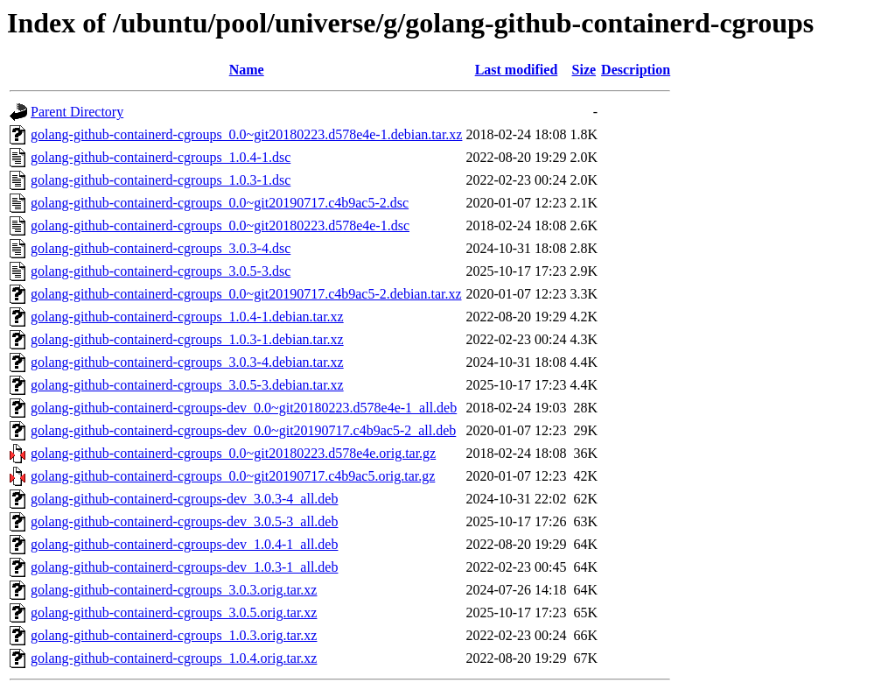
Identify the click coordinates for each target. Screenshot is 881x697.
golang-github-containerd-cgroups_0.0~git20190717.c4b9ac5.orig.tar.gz (233, 475)
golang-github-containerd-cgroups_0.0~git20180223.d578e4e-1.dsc (220, 225)
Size (584, 69)
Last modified (516, 69)
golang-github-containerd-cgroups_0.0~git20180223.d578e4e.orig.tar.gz (233, 453)
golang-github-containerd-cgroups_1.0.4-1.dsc (160, 157)
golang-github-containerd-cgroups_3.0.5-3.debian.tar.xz (187, 384)
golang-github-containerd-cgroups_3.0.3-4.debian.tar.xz (187, 362)
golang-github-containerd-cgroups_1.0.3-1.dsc (160, 179)
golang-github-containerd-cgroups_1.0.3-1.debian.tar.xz (187, 339)
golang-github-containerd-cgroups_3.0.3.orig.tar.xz (174, 589)
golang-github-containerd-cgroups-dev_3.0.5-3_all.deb (184, 521)
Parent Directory (77, 111)
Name (246, 69)
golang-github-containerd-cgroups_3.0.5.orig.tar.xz (174, 612)
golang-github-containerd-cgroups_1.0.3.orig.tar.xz (174, 635)
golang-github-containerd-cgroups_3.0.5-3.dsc (160, 271)
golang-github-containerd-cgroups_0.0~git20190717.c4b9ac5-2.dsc (220, 202)
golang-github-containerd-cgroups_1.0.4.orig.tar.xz (174, 658)
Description (635, 69)
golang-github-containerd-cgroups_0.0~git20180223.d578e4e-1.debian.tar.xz (246, 134)
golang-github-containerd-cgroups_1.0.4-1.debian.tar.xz (187, 316)
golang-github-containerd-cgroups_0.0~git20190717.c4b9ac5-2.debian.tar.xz (246, 293)
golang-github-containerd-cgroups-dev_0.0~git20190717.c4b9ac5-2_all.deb (243, 430)
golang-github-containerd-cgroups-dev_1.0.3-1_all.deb (184, 567)
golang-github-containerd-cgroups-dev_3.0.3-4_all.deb (184, 498)
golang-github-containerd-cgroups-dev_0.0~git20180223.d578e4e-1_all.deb (244, 407)
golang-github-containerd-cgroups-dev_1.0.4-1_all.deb (184, 544)
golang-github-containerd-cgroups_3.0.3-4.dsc (160, 248)
